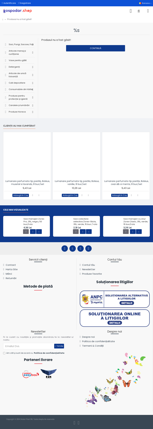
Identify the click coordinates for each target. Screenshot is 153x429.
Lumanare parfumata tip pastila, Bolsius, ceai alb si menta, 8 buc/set (126, 182)
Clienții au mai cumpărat (19, 125)
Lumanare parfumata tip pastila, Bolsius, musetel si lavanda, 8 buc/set (27, 182)
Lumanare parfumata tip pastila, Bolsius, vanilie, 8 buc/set (77, 182)
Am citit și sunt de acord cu (34, 353)
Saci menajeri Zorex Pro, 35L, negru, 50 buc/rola (34, 222)
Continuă (95, 48)
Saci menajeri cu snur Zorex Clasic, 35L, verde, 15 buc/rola (135, 222)
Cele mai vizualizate (15, 209)
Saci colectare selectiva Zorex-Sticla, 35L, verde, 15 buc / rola (85, 222)
